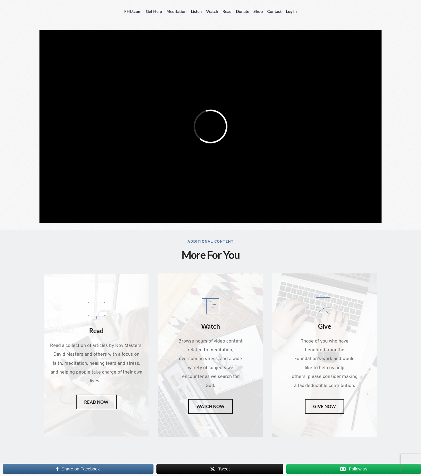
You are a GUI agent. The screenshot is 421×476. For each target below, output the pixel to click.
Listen (196, 11)
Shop (258, 11)
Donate (242, 11)
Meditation (176, 11)
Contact (274, 11)
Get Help (154, 11)
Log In (291, 11)
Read (227, 11)
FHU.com (133, 11)
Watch (212, 11)
